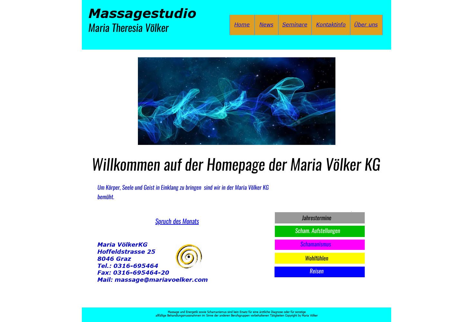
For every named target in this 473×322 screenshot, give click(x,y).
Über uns (366, 24)
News (266, 24)
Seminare (294, 24)
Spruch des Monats (177, 221)
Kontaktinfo (331, 24)
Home (242, 24)
